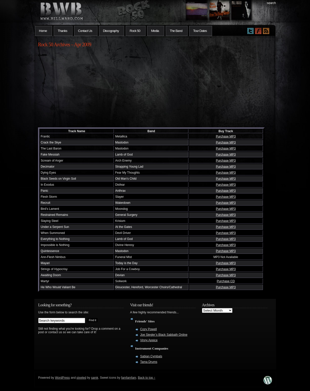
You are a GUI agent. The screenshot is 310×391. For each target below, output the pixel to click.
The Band (176, 31)
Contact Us (85, 31)
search (271, 3)
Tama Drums (148, 362)
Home (43, 31)
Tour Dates (200, 31)
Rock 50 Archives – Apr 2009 (64, 44)
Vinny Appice (149, 340)
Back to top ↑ (146, 377)
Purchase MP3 (226, 136)
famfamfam (128, 377)
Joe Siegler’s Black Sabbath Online (164, 334)
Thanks (62, 31)
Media (155, 31)
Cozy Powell (148, 329)
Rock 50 (135, 31)
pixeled (81, 377)
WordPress (62, 377)
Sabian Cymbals (151, 356)
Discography (111, 31)
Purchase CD (226, 281)
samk (94, 377)
